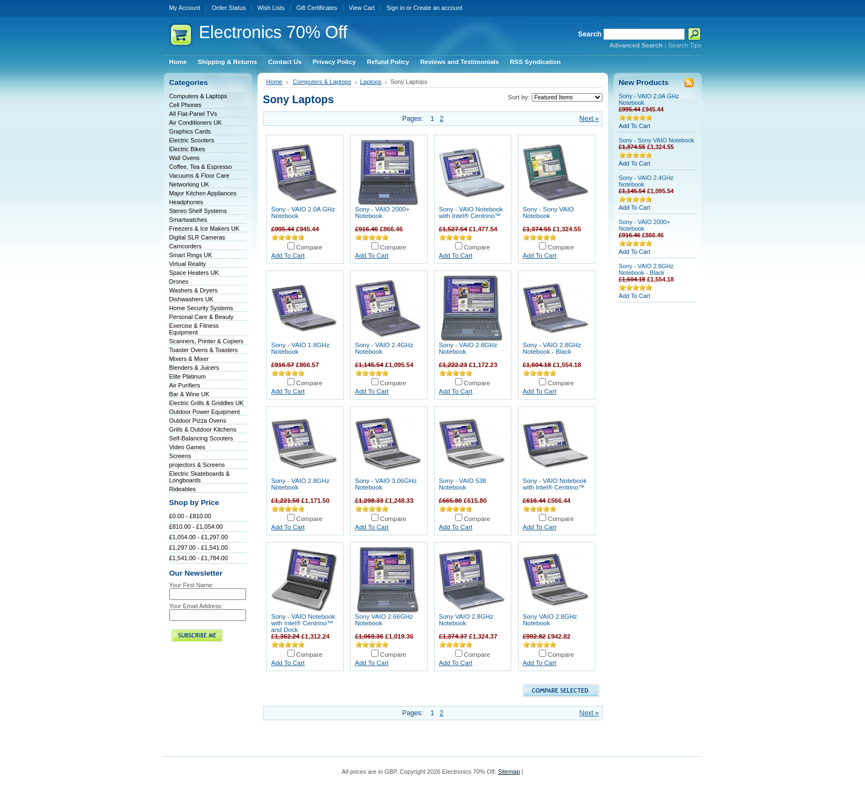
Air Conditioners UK (195, 122)
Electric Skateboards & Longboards (199, 476)
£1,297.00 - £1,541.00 (198, 547)
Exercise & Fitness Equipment (194, 329)
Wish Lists (271, 7)
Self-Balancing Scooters (201, 438)
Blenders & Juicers (194, 367)
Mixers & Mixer (189, 358)
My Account (184, 7)
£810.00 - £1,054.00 (196, 526)
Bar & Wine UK (189, 394)
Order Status (229, 7)
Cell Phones (185, 105)
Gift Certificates (316, 7)
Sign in (395, 7)
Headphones (186, 202)
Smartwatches (188, 219)
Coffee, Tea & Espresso (200, 166)
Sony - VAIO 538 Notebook (463, 484)
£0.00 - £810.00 (190, 516)
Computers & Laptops (198, 96)
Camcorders (185, 246)
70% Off (273, 32)
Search (590, 34)
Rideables (182, 489)
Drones (179, 281)
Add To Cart (288, 255)
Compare (309, 247)
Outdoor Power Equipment (204, 411)
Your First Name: (191, 585)
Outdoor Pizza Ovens (197, 420)
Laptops (371, 81)
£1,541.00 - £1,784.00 (198, 558)
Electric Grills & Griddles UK (206, 403)
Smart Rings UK (190, 255)
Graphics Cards (190, 131)
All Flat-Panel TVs (193, 113)
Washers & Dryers (193, 290)
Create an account (437, 7)
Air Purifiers (184, 385)
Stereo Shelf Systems (198, 211)
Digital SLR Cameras (197, 237)
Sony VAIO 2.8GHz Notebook (466, 619)
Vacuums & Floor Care (199, 175)
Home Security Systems (201, 308)
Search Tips (685, 45)
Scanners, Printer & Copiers (206, 341)
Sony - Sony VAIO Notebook (548, 212)
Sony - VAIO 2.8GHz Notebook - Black (552, 348)
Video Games (187, 447)
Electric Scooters (192, 140)
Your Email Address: (196, 606)
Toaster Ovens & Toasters (203, 350)
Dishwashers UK (191, 299)
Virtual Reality (187, 264)
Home (274, 81)
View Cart (362, 7)
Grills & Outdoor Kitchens (203, 429)
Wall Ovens (184, 158)
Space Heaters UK (194, 272)
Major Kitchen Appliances (203, 193)
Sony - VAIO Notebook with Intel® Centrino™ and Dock (303, 623)
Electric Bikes (187, 149)
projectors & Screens (197, 464)
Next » (589, 119)
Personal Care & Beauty (201, 316)
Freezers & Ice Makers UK (204, 228)
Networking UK (189, 184)
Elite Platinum (187, 376)
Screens (180, 456)
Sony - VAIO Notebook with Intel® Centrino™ (471, 212)
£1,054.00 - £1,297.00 (198, 537)
